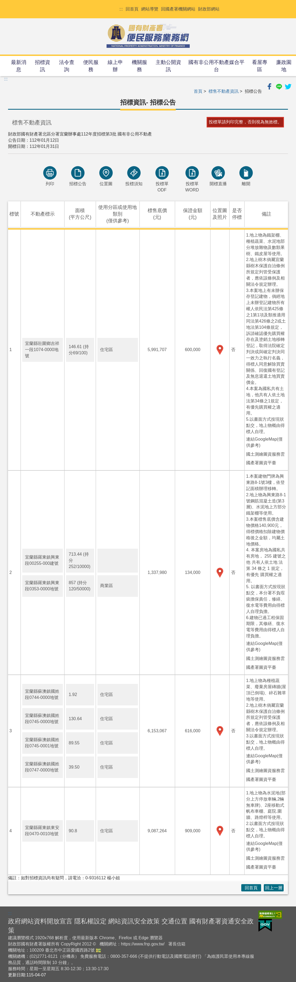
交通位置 (174, 921)
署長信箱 (176, 944)
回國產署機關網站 (178, 9)
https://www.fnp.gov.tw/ (143, 944)
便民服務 (90, 65)
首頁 (198, 91)
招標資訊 (42, 65)
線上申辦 (115, 65)
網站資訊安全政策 (134, 921)
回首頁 (132, 9)
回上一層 (273, 887)
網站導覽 (149, 9)
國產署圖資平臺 (261, 462)
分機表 (68, 956)
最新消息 (18, 65)
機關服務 (139, 65)
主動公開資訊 (168, 65)
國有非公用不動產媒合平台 (216, 65)
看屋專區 (259, 65)
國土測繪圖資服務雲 (265, 454)
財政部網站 (209, 9)
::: (121, 9)
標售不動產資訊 (224, 91)
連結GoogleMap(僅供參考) (264, 442)
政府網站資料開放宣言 (40, 921)
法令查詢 (66, 65)
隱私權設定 (90, 921)
